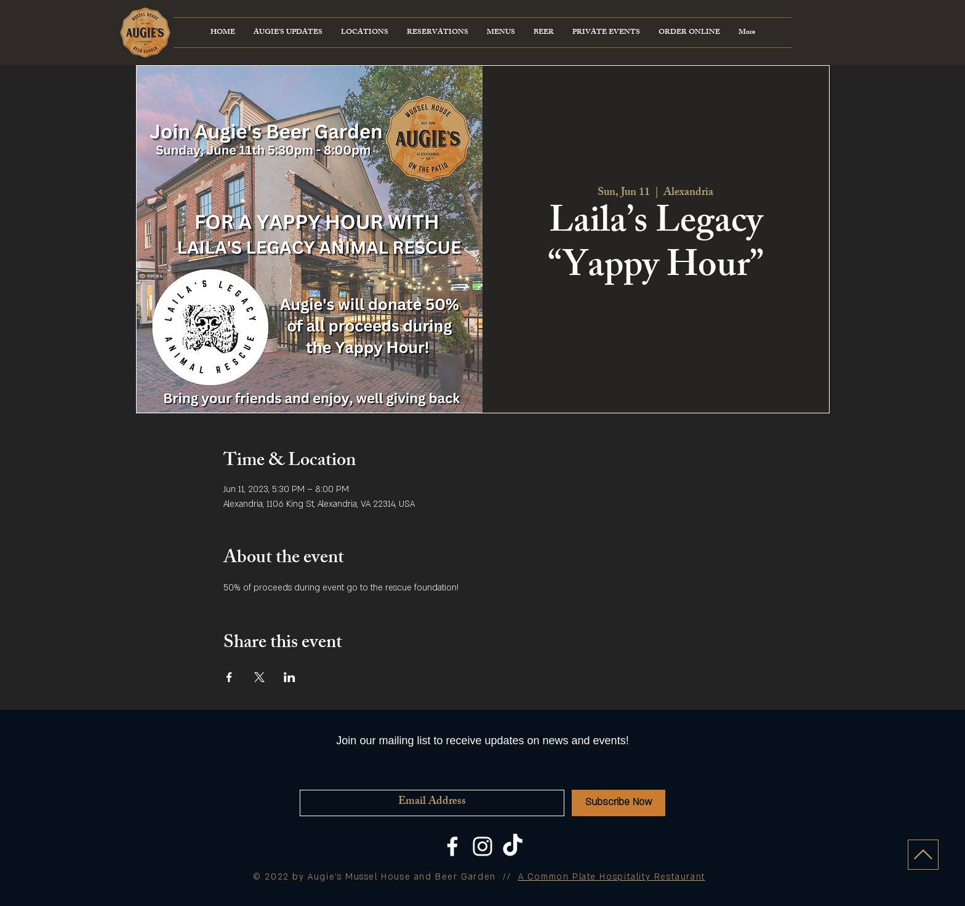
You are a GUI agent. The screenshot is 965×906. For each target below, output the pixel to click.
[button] (501, 32)
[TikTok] (513, 846)
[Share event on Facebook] (229, 677)
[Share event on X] (259, 677)
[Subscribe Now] (618, 803)
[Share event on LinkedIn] (289, 677)
